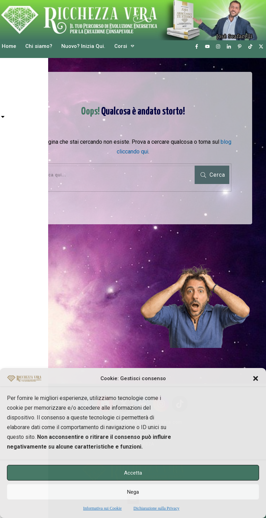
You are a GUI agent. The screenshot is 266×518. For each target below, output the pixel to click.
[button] (255, 378)
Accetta (133, 473)
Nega (133, 492)
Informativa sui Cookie (102, 508)
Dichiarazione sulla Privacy (156, 508)
